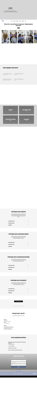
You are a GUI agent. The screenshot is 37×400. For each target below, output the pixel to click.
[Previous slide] (17, 27)
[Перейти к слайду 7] (16, 328)
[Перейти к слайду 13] (19, 328)
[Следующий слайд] (27, 316)
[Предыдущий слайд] (9, 316)
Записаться (18, 393)
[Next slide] (19, 27)
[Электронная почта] (33, 396)
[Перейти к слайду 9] (17, 328)
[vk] (35, 396)
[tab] (7, 344)
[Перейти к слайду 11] (18, 328)
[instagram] (34, 396)
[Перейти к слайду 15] (20, 328)
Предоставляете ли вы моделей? (12, 370)
